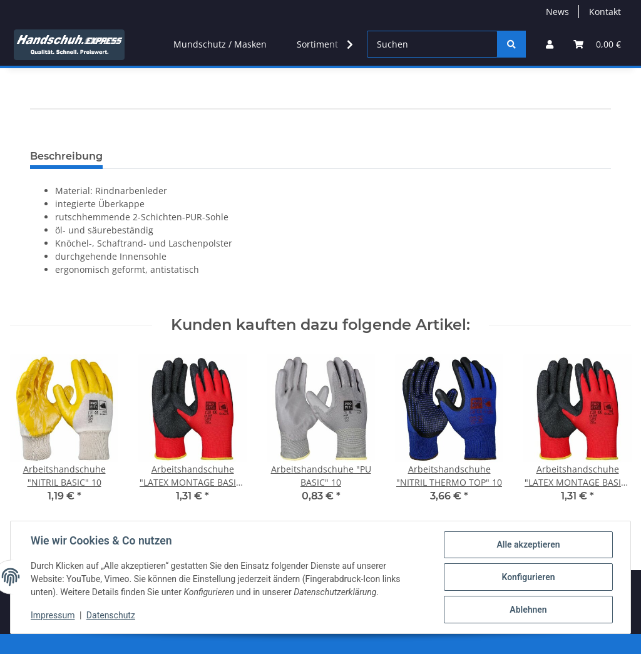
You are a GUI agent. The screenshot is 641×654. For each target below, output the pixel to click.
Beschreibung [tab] (66, 156)
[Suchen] (432, 44)
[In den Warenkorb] (40, 137)
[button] (549, 44)
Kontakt (605, 12)
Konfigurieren (528, 577)
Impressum (52, 615)
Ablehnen (528, 610)
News (557, 12)
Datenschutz (110, 615)
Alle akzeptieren (528, 544)
